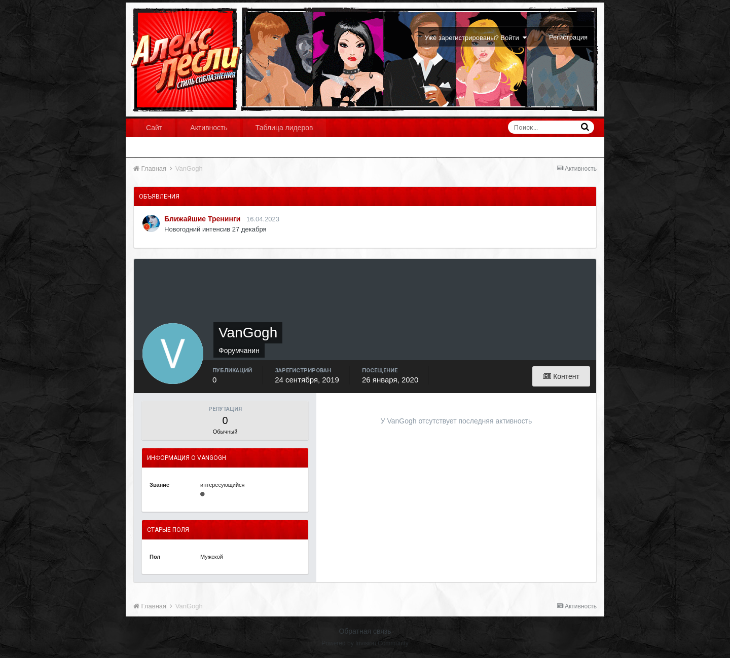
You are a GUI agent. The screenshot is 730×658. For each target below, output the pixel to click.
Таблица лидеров (284, 128)
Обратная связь (365, 631)
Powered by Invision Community (364, 643)
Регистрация (568, 37)
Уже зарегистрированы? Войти (476, 38)
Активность (209, 128)
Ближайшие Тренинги (202, 219)
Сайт (154, 128)
